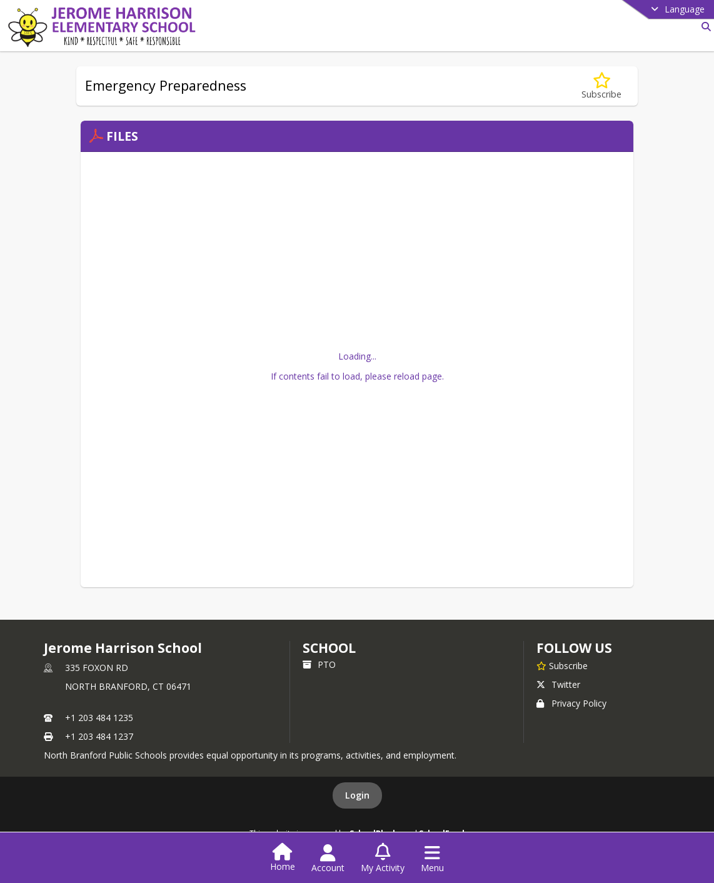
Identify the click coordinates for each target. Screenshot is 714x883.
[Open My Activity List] (383, 858)
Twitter (558, 684)
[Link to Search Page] (703, 27)
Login (357, 795)
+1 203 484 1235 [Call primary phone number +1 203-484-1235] (99, 718)
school (329, 648)
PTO (319, 664)
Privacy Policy (571, 703)
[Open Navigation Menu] (432, 858)
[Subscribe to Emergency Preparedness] (601, 86)
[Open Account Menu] (327, 858)
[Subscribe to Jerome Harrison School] (562, 665)
